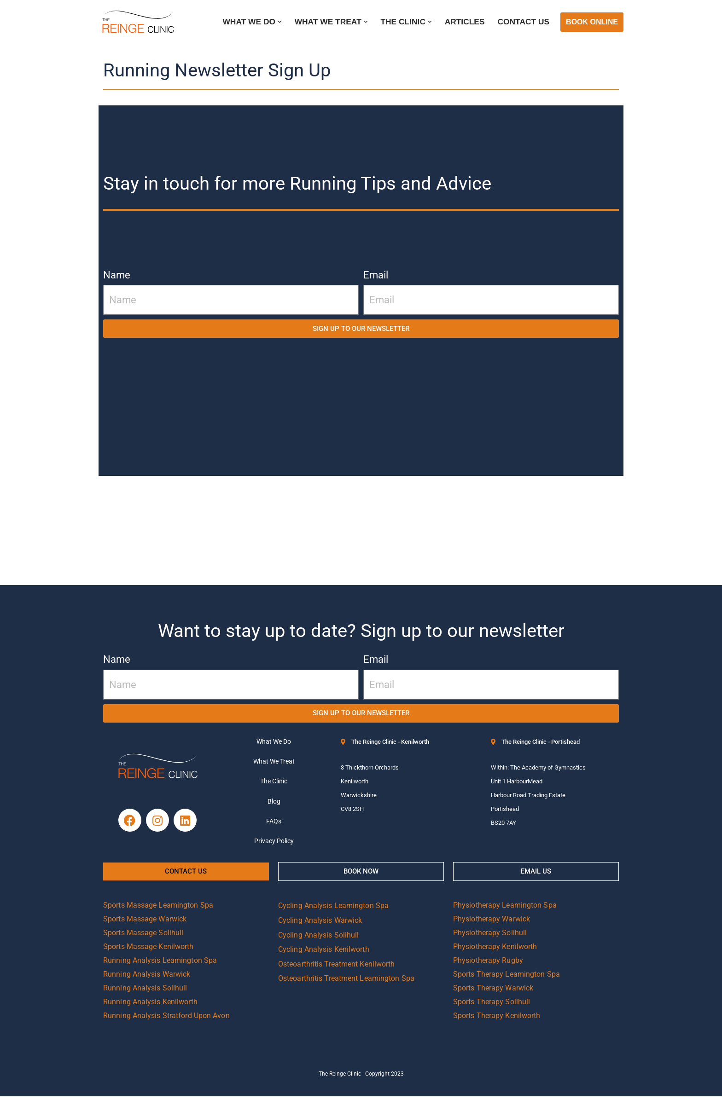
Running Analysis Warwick (146, 977)
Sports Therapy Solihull (491, 1005)
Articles (463, 22)
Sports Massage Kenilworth (148, 950)
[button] (277, 22)
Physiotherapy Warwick (491, 922)
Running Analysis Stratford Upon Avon (166, 1019)
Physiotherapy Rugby (488, 964)
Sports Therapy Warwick (493, 991)
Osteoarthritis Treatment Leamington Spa (346, 982)
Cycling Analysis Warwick (320, 924)
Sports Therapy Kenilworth (497, 1019)
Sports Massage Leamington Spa (158, 908)
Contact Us (523, 22)
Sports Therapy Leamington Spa (506, 977)
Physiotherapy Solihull (490, 936)
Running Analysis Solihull (145, 991)
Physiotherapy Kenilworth (495, 950)
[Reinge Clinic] (138, 22)
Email (375, 275)
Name (116, 275)
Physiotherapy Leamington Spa (505, 908)
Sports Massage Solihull (143, 936)
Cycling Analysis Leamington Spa (333, 909)
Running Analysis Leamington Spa (160, 964)
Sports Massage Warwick (144, 922)
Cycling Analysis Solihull (318, 938)
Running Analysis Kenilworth (150, 1005)
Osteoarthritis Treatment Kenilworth (336, 967)
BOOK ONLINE (592, 22)
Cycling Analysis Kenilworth (323, 953)
